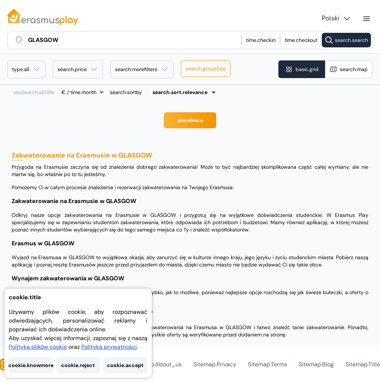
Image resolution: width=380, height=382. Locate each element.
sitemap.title (362, 364)
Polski (336, 18)
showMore (190, 120)
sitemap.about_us (157, 364)
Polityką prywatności (109, 347)
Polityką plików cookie (38, 347)
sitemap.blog (316, 364)
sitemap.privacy (214, 364)
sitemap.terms (267, 364)
